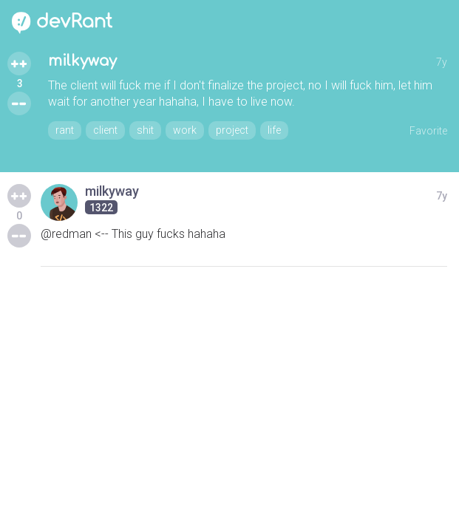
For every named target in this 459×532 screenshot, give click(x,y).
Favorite (428, 131)
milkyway (82, 60)
